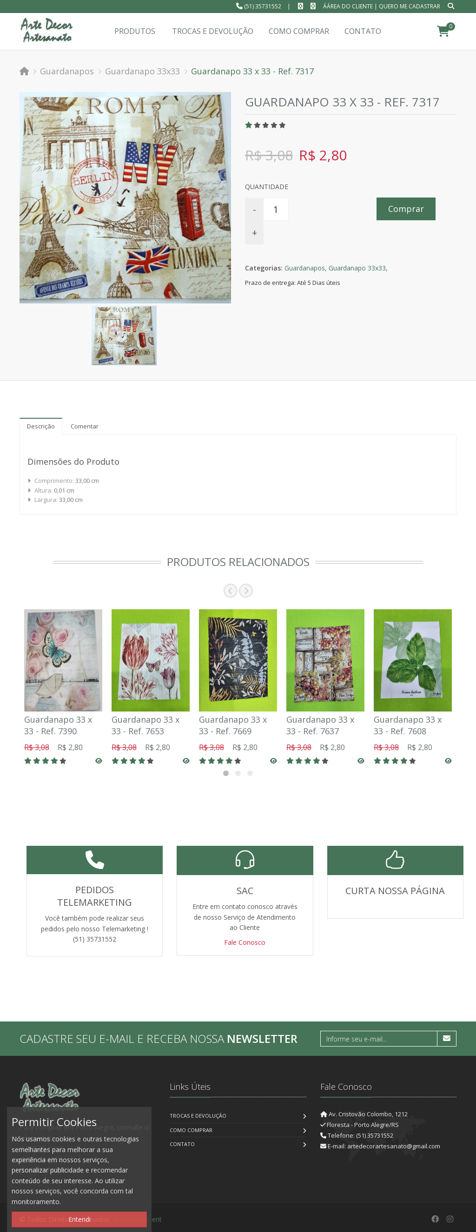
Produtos (134, 31)
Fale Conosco (244, 942)
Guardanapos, (305, 268)
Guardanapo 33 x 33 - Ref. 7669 (233, 725)
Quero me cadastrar (409, 6)
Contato (182, 1143)
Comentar (85, 426)
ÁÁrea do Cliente (348, 6)
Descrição (41, 426)
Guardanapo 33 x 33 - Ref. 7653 (145, 725)
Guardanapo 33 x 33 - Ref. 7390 (58, 725)
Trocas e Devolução (198, 1115)
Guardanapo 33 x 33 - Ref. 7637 (320, 725)
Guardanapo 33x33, (358, 268)
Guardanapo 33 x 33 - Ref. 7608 (408, 725)
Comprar (406, 208)
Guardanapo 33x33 (142, 71)
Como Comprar (191, 1130)
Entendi (79, 1219)
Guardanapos (67, 71)
